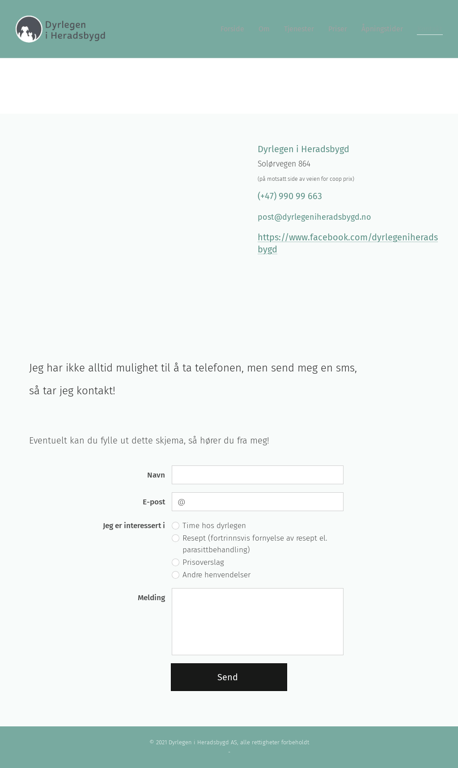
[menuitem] (234, 29)
